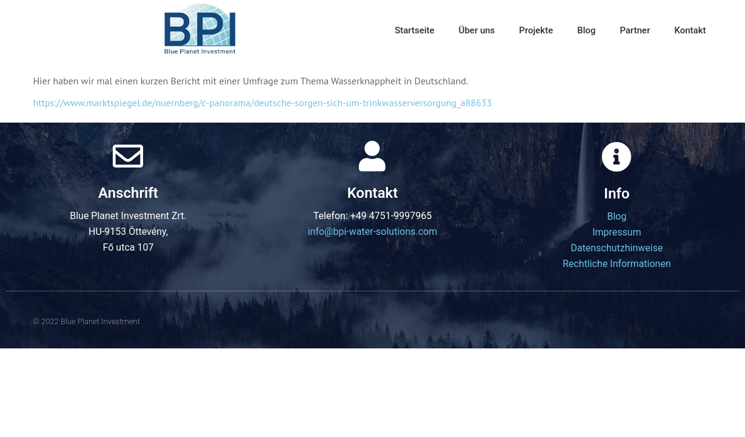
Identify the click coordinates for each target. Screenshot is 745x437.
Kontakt (690, 30)
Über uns (477, 30)
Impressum (616, 232)
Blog (586, 30)
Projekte (536, 30)
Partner (635, 30)
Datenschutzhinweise (617, 248)
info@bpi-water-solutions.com (373, 231)
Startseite (414, 30)
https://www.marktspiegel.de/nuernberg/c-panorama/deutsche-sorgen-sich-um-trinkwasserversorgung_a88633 (262, 103)
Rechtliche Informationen (617, 263)
